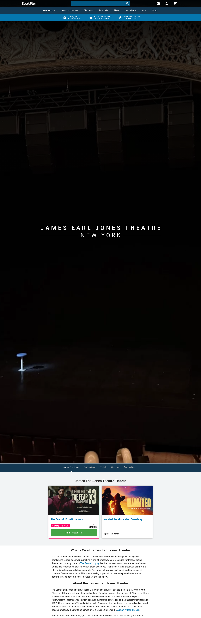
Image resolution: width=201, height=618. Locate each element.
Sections (120, 467)
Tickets (105, 467)
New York (49, 10)
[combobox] (100, 3)
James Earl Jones (66, 467)
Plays (116, 10)
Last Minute (130, 10)
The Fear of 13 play (89, 563)
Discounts (89, 10)
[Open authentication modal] (167, 3)
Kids (144, 10)
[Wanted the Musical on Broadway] (127, 519)
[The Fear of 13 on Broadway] (74, 519)
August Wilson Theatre (128, 610)
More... (155, 10)
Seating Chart (88, 467)
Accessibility (137, 467)
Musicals (103, 10)
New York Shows (70, 10)
